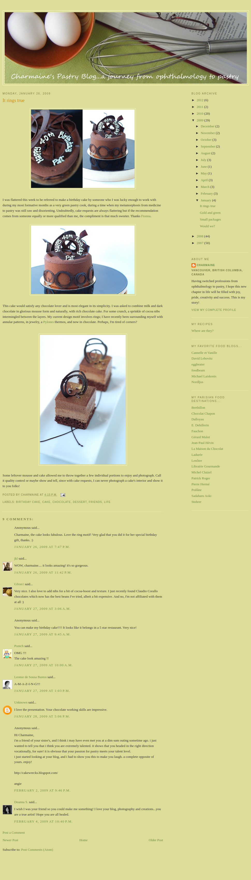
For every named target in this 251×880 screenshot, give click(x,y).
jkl (16, 558)
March (205, 187)
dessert (80, 502)
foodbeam (198, 370)
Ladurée (197, 455)
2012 (200, 100)
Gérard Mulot (200, 437)
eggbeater (198, 364)
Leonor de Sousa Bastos (30, 677)
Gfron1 (19, 584)
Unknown (20, 702)
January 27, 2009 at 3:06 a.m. (42, 609)
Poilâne (196, 490)
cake (46, 502)
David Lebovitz (201, 358)
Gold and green (210, 213)
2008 (200, 236)
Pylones (48, 322)
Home (83, 840)
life (107, 502)
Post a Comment (14, 832)
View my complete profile (213, 310)
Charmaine (206, 265)
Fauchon (197, 431)
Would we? (207, 226)
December (208, 126)
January (206, 200)
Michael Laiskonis (203, 376)
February (207, 193)
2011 (200, 107)
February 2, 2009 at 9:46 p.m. (42, 790)
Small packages (210, 219)
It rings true (14, 100)
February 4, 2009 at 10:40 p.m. (43, 821)
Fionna (146, 216)
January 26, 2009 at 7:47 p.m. (42, 547)
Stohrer (196, 502)
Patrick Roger (200, 478)
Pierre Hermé (200, 484)
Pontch (19, 646)
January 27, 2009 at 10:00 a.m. (43, 665)
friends (95, 502)
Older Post (156, 840)
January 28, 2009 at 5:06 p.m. (42, 716)
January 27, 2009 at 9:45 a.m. (42, 634)
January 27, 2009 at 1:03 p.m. (42, 691)
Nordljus (197, 382)
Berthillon (198, 407)
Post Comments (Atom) (37, 850)
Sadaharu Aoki (201, 496)
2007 (200, 243)
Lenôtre (196, 461)
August (206, 153)
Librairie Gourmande (205, 466)
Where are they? (202, 331)
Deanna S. (21, 802)
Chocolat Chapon (203, 413)
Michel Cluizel (201, 472)
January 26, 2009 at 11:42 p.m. (43, 572)
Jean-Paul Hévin (202, 443)
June (204, 166)
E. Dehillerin (200, 425)
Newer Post (10, 840)
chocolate (62, 502)
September (208, 146)
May (204, 173)
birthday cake (28, 502)
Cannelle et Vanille (204, 353)
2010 (200, 113)
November (208, 133)
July (204, 160)
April (205, 180)
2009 (200, 120)
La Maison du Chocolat (207, 449)
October (206, 140)
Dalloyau (197, 419)
